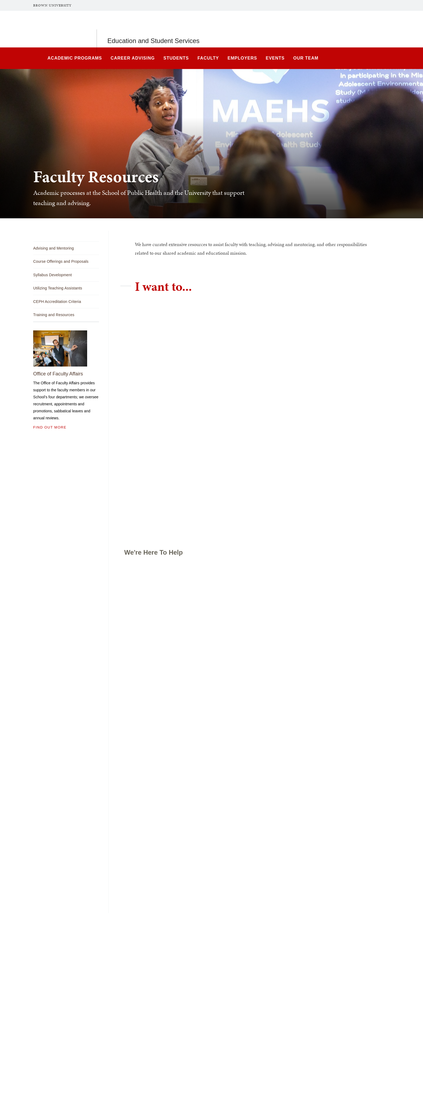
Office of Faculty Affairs (58, 373)
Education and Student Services (153, 29)
